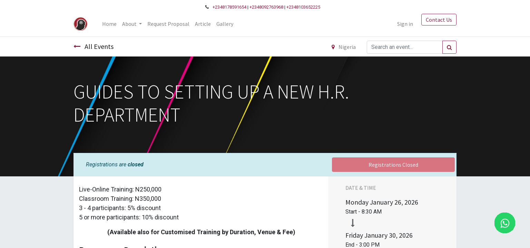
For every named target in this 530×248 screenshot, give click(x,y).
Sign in (405, 23)
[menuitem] (109, 24)
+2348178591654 (229, 7)
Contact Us (439, 19)
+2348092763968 (266, 7)
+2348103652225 (303, 7)
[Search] (449, 47)
